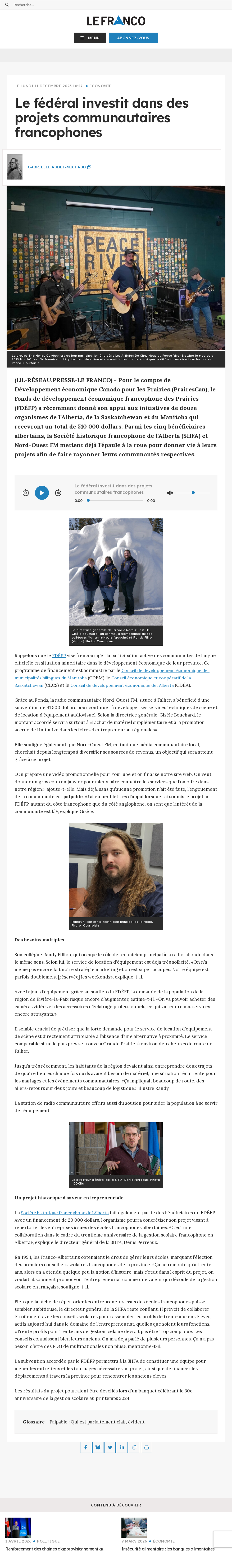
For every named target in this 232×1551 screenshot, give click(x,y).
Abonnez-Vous (133, 38)
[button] (90, 38)
